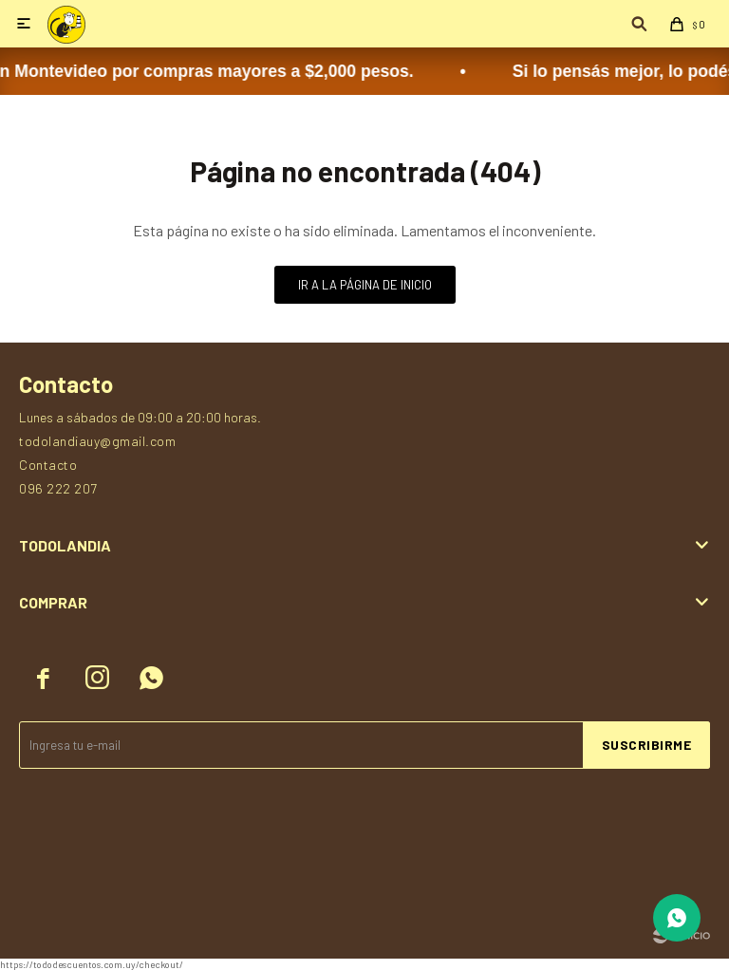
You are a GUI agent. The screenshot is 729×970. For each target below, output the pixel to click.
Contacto (48, 465)
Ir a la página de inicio (365, 284)
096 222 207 (58, 488)
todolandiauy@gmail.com (97, 441)
